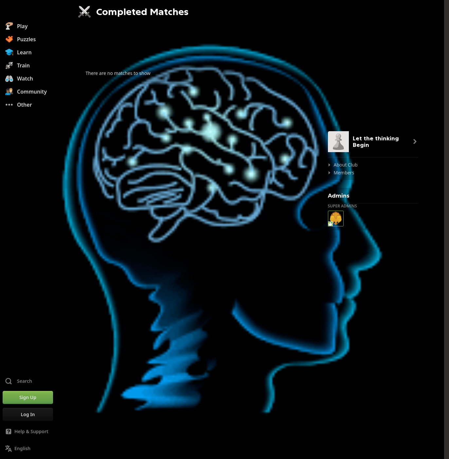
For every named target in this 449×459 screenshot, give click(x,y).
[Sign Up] (28, 397)
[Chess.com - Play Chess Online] (28, 11)
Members (344, 172)
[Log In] (28, 414)
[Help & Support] (28, 431)
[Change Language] (28, 448)
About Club (346, 165)
